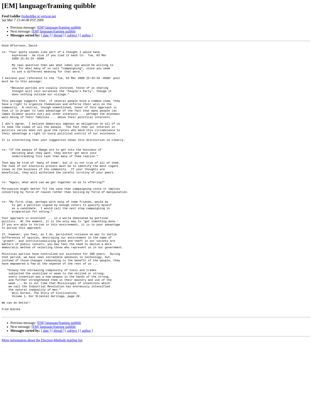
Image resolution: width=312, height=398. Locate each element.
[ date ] (46, 35)
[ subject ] (72, 35)
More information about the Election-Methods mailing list (42, 394)
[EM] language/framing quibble (59, 27)
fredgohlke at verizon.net (38, 16)
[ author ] (86, 35)
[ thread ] (58, 35)
